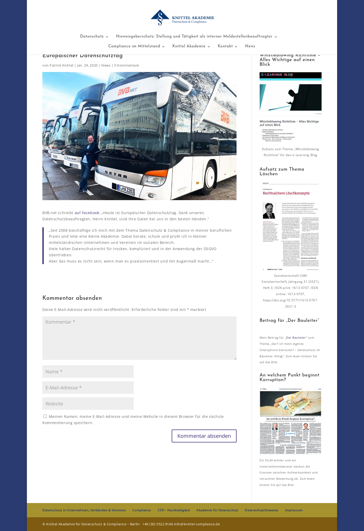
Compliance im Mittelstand (134, 46)
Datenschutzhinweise (261, 510)
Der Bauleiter (296, 337)
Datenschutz (92, 37)
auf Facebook (87, 212)
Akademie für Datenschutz (217, 510)
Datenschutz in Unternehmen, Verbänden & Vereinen (84, 510)
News (250, 46)
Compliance (141, 510)
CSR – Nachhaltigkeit (174, 510)
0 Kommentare (126, 65)
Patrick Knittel (61, 65)
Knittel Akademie (189, 46)
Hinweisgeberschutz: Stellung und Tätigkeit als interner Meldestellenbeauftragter (194, 37)
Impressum (294, 510)
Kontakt (225, 46)
